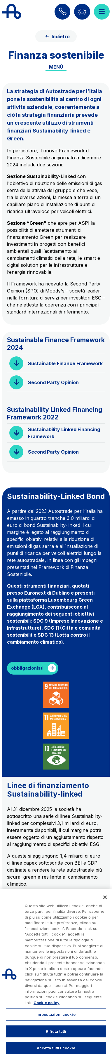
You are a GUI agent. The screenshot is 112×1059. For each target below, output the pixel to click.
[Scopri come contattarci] (62, 12)
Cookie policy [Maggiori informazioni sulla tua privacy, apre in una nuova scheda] (47, 1002)
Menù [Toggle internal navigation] (56, 67)
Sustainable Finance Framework (65, 363)
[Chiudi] (105, 897)
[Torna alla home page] (11, 11)
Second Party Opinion (53, 382)
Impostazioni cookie (55, 1014)
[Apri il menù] (102, 12)
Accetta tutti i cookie (56, 1048)
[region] (56, 974)
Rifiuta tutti (56, 1031)
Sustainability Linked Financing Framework (64, 432)
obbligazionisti (27, 668)
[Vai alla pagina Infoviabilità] (82, 12)
